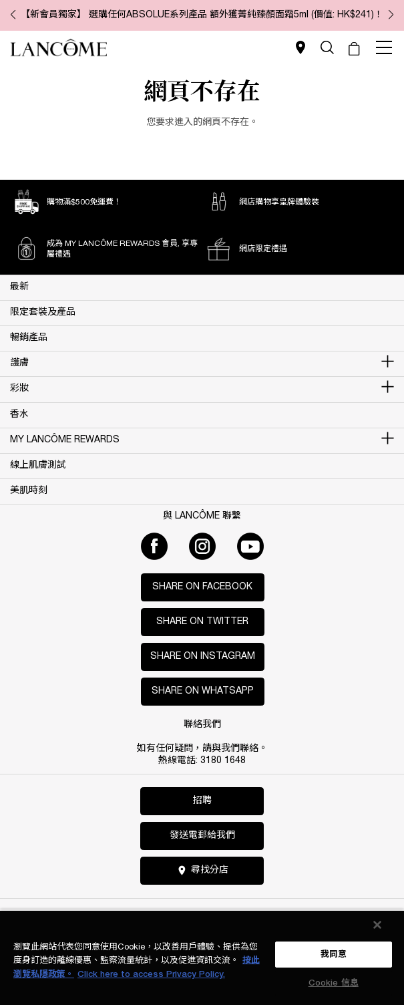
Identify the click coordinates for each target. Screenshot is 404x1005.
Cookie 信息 (334, 983)
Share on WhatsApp (203, 691)
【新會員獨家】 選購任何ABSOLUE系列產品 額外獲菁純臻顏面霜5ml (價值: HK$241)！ (202, 15)
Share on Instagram (202, 656)
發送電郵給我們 (202, 835)
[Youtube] (250, 546)
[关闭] (377, 925)
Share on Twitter (202, 621)
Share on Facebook (202, 587)
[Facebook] (154, 546)
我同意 (334, 954)
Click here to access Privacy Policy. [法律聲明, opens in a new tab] (151, 974)
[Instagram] (202, 546)
